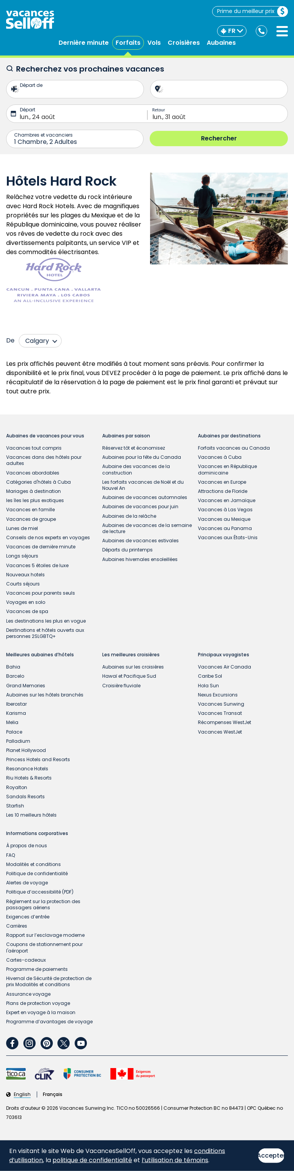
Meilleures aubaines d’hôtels (40, 655)
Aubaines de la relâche (129, 516)
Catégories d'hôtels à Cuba (38, 482)
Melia (12, 722)
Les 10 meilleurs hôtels (31, 815)
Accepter (271, 1155)
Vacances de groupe (31, 519)
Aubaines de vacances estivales (140, 540)
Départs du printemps (127, 549)
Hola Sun (208, 685)
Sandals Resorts (25, 796)
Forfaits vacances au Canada (234, 448)
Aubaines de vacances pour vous (45, 436)
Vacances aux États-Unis (228, 537)
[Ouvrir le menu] (282, 31)
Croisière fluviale (121, 685)
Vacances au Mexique (224, 519)
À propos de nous (26, 845)
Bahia (13, 667)
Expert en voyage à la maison (40, 1012)
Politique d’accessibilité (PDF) (40, 892)
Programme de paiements (37, 969)
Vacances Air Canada (224, 667)
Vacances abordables (32, 473)
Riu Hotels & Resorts (29, 778)
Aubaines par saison (126, 436)
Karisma (16, 713)
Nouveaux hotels (25, 574)
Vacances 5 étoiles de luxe (37, 565)
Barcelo (15, 676)
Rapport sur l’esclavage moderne (45, 935)
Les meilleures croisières (131, 655)
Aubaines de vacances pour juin (140, 506)
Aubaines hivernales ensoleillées (140, 559)
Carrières (16, 926)
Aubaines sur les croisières (133, 667)
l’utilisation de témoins (175, 1160)
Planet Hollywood (26, 750)
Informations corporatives (37, 833)
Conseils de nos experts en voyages (48, 537)
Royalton (16, 787)
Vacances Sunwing (221, 704)
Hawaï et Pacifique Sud (129, 676)
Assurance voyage (28, 994)
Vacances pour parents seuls (40, 593)
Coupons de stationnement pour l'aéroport (44, 947)
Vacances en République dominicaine (227, 469)
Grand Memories (25, 685)
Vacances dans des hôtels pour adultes (44, 460)
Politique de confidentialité (37, 873)
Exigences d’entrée (27, 916)
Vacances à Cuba (220, 457)
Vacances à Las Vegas (225, 509)
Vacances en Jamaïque (226, 500)
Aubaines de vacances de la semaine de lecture (147, 528)
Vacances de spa (27, 611)
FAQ (10, 855)
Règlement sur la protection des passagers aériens (43, 904)
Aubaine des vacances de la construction (136, 469)
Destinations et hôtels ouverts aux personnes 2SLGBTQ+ (45, 633)
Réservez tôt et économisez (133, 448)
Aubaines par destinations (229, 436)
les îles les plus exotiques (35, 500)
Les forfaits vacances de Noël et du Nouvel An (143, 485)
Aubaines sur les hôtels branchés (44, 695)
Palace (14, 732)
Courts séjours (23, 584)
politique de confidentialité (92, 1160)
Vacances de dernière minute (40, 546)
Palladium (18, 741)
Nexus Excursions (218, 695)
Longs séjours (22, 556)
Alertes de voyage (27, 882)
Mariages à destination (33, 491)
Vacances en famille (30, 509)
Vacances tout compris (34, 448)
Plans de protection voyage (38, 1003)
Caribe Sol (210, 676)
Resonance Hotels (27, 768)
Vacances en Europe (222, 482)
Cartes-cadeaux (26, 960)
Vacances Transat (220, 713)
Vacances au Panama (225, 528)
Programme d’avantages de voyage (49, 1021)
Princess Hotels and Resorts (38, 759)
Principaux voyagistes (223, 655)
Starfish (15, 805)
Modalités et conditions (33, 864)
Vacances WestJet (220, 732)
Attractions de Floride (222, 491)
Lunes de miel (22, 528)
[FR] (232, 31)
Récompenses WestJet (224, 722)
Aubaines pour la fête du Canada (141, 457)
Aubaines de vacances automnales (144, 497)
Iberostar (16, 704)
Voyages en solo (25, 602)
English (22, 1094)
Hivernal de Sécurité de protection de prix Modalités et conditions (48, 981)
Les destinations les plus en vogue (46, 621)
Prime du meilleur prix (252, 11)
